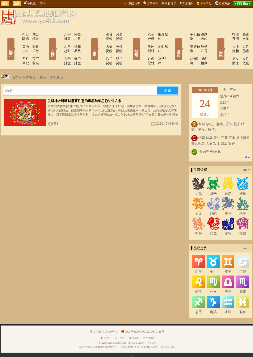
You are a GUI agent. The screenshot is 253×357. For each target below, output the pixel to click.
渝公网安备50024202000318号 (142, 318)
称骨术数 (33, 42)
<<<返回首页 (131, 3)
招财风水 (56, 64)
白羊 (198, 258)
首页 (15, 64)
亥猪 (242, 220)
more (246, 156)
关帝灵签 (117, 42)
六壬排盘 (59, 50)
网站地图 (148, 325)
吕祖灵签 (100, 50)
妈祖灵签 (117, 50)
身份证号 (201, 42)
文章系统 (29, 64)
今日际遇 (17, 34)
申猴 (198, 220)
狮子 (198, 278)
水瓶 (228, 299)
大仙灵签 (100, 42)
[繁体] (42, 3)
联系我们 (106, 325)
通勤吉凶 (201, 34)
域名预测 (201, 50)
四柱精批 (17, 50)
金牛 (213, 258)
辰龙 (198, 200)
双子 (228, 258)
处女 (213, 278)
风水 (43, 64)
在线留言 (134, 325)
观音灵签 (100, 34)
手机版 (30, 3)
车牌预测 (184, 42)
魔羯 (213, 299)
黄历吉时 (17, 42)
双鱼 (242, 299)
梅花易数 (75, 42)
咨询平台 (205, 3)
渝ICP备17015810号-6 (103, 318)
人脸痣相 (226, 42)
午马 (228, 200)
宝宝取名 (33, 50)
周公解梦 (33, 34)
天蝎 (242, 278)
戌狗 (228, 220)
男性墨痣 (243, 42)
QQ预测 (184, 50)
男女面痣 (226, 50)
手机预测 (184, 34)
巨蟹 (242, 258)
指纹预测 (226, 34)
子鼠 (198, 180)
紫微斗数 (75, 34)
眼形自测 (243, 34)
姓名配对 (142, 50)
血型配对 (159, 42)
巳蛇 (213, 200)
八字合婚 (142, 34)
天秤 (228, 278)
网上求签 (89, 43)
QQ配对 (158, 50)
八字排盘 (59, 34)
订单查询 (152, 3)
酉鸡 (213, 220)
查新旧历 (170, 3)
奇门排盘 (75, 50)
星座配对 (142, 42)
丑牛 (213, 180)
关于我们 (120, 325)
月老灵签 (117, 34)
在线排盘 (47, 43)
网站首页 (5, 43)
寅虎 (228, 180)
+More (246, 144)
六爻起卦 (59, 42)
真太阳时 (188, 3)
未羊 (242, 200)
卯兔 (242, 180)
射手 (198, 299)
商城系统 (224, 3)
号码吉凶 (173, 43)
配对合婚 (131, 43)
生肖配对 (159, 34)
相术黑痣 (215, 43)
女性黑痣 (243, 50)
